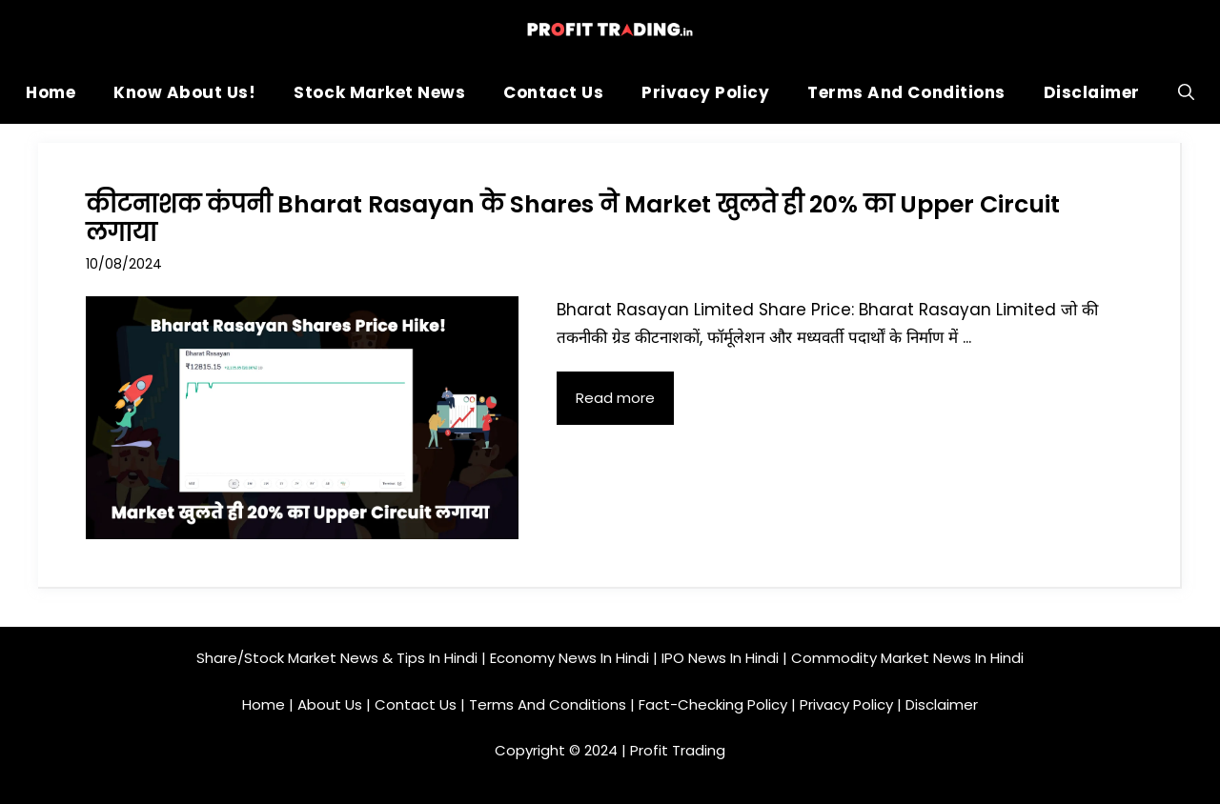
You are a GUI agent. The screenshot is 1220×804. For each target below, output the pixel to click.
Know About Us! (184, 92)
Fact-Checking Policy (713, 704)
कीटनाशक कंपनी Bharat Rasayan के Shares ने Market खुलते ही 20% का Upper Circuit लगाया (573, 219)
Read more (615, 398)
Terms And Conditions (906, 92)
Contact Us (553, 92)
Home (50, 92)
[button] (1186, 93)
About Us (329, 704)
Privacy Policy (705, 92)
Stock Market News (379, 92)
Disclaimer (1092, 92)
